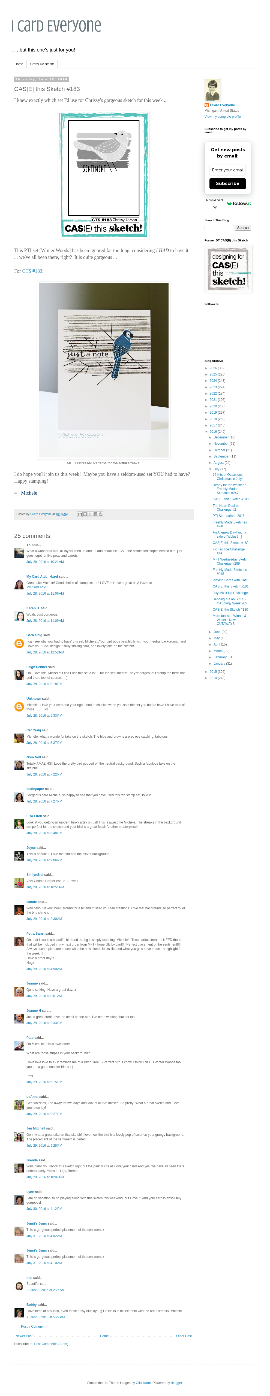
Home (18, 64)
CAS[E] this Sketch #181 (230, 586)
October (220, 450)
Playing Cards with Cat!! (230, 580)
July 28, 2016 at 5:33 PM (44, 715)
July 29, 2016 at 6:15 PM (44, 1082)
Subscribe (227, 183)
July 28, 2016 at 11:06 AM (45, 593)
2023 (214, 387)
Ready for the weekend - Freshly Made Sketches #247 (230, 489)
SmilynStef (34, 875)
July (217, 469)
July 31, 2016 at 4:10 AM (44, 1263)
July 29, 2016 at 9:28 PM (44, 1145)
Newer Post (24, 1336)
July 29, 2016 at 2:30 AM (44, 919)
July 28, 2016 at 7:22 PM (44, 774)
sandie (31, 902)
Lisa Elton (34, 816)
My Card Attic (36, 587)
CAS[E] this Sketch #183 (230, 499)
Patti (30, 1038)
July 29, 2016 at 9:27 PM (44, 1114)
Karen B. (33, 608)
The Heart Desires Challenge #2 (226, 507)
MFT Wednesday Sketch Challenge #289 (230, 561)
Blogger (176, 1383)
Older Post (184, 1336)
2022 (214, 393)
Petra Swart (35, 933)
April (217, 644)
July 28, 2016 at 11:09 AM (45, 621)
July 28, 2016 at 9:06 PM (44, 860)
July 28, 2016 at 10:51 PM (45, 887)
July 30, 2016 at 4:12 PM (44, 1209)
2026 (214, 368)
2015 (214, 672)
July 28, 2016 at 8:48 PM (44, 833)
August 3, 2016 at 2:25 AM (45, 1290)
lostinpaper (35, 789)
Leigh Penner (36, 667)
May (217, 638)
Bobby (31, 1305)
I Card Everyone (56, 26)
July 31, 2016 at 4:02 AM (44, 1236)
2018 (214, 419)
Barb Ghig (34, 635)
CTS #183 (32, 271)
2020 (214, 406)
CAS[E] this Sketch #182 (230, 543)
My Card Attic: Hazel (42, 577)
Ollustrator (143, 1383)
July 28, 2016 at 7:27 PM (44, 801)
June (217, 632)
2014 (214, 678)
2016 (214, 432)
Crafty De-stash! (42, 64)
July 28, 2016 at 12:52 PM (45, 652)
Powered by (228, 203)
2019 (214, 412)
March (219, 651)
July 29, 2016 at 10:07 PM (45, 1177)
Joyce (31, 848)
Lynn (30, 1192)
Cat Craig (33, 730)
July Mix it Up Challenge (230, 593)
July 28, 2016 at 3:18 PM (44, 684)
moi (29, 1278)
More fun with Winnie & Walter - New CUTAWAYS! (229, 620)
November (222, 444)
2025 (214, 374)
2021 (214, 400)
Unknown (33, 699)
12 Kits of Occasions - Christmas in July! (229, 476)
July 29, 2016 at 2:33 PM (44, 1023)
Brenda (32, 1160)
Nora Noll (33, 757)
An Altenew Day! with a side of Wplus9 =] (229, 534)
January (220, 663)
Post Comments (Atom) (51, 1344)
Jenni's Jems (36, 1223)
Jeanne (32, 983)
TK (28, 545)
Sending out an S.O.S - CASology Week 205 (230, 601)
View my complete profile (223, 117)
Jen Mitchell (35, 1128)
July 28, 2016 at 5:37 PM (44, 743)
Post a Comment (33, 1326)
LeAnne (32, 1097)
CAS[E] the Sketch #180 (230, 609)
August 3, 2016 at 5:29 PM (45, 1317)
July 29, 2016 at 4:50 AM (44, 969)
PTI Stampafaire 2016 (229, 516)
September (222, 456)
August (219, 463)
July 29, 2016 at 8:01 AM (44, 996)
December (222, 437)
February (220, 657)
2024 (214, 381)
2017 (214, 425)
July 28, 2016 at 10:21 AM (45, 562)
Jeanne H (33, 1011)
